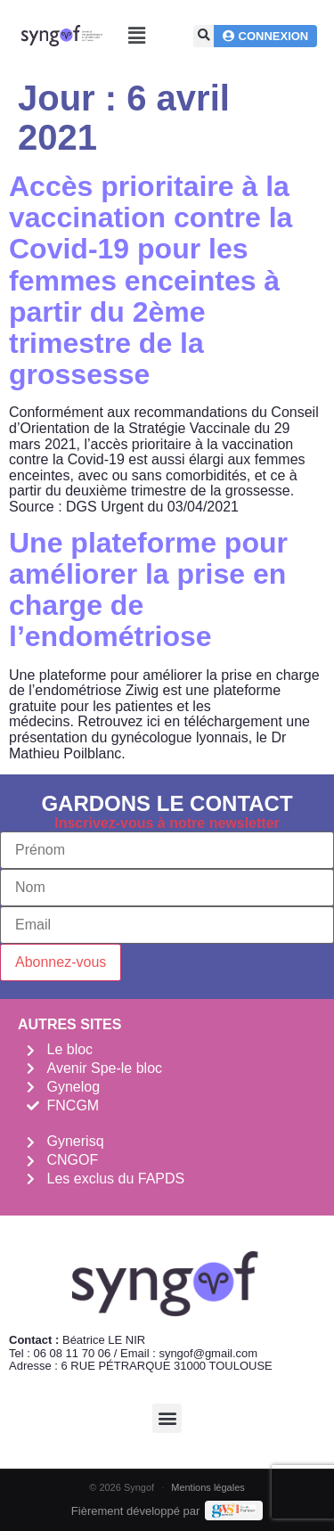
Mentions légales (208, 1487)
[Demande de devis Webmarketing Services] (234, 1510)
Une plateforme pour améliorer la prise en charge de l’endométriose (148, 590)
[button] (137, 36)
